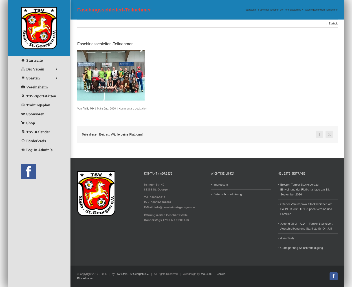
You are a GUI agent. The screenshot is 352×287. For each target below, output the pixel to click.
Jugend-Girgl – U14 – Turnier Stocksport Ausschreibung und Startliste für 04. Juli (306, 226)
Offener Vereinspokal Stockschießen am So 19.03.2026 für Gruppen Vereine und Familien (306, 209)
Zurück (333, 23)
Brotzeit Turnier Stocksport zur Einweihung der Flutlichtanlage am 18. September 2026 (305, 189)
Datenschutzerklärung (227, 194)
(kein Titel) (287, 238)
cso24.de (206, 274)
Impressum (220, 184)
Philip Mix (88, 108)
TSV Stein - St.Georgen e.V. (132, 274)
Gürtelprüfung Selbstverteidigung (301, 248)
